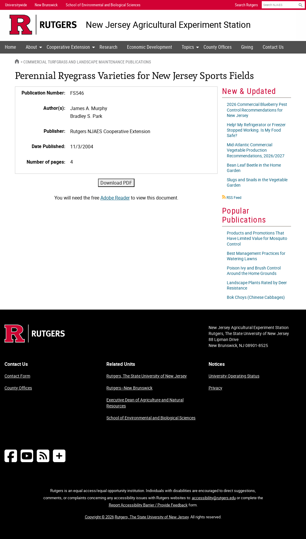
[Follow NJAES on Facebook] (10, 455)
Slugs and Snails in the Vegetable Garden (257, 182)
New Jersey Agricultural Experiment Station (168, 24)
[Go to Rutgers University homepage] (43, 24)
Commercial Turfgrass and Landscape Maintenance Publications (87, 62)
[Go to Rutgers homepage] (34, 340)
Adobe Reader (115, 197)
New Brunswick (46, 4)
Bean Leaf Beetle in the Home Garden (254, 167)
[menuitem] (10, 47)
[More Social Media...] (59, 455)
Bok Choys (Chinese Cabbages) (256, 297)
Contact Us (273, 47)
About (31, 47)
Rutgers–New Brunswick (129, 388)
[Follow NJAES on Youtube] (27, 455)
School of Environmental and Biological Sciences (150, 418)
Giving (247, 47)
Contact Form (17, 376)
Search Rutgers (246, 4)
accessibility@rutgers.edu (214, 497)
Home (10, 47)
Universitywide (16, 4)
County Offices (218, 47)
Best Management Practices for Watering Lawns (256, 255)
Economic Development (149, 47)
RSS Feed (234, 197)
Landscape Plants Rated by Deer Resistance (257, 285)
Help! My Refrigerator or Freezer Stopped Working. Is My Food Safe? (256, 130)
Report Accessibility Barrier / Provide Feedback (148, 505)
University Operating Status (234, 376)
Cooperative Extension (68, 47)
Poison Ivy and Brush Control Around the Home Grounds (254, 270)
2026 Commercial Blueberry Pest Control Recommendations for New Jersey (257, 109)
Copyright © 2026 (99, 517)
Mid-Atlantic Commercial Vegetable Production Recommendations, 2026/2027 (255, 150)
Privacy (215, 388)
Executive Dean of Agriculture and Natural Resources (144, 403)
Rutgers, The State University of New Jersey (146, 376)
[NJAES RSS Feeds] (43, 455)
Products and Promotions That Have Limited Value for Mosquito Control (257, 238)
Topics (188, 47)
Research (108, 47)
